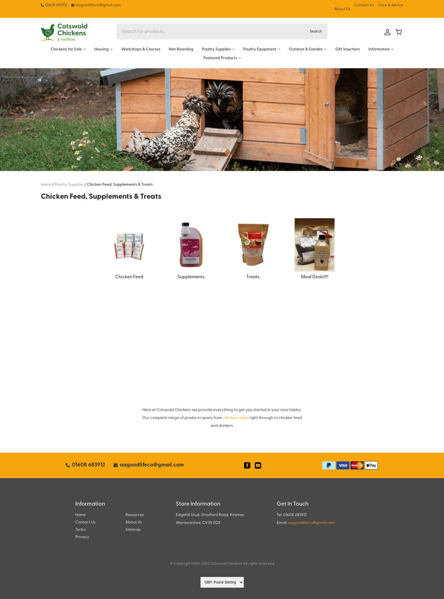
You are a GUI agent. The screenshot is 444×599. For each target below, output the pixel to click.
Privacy (82, 537)
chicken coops (236, 418)
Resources (134, 515)
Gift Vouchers (347, 49)
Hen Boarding (181, 49)
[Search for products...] (210, 31)
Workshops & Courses (140, 49)
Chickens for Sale (66, 49)
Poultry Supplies (216, 49)
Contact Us (364, 5)
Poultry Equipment (259, 49)
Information (379, 49)
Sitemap (133, 530)
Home (80, 515)
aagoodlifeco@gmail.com (311, 523)
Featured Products (220, 58)
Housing (101, 49)
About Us (342, 9)
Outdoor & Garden (306, 49)
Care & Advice (390, 5)
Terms (80, 530)
